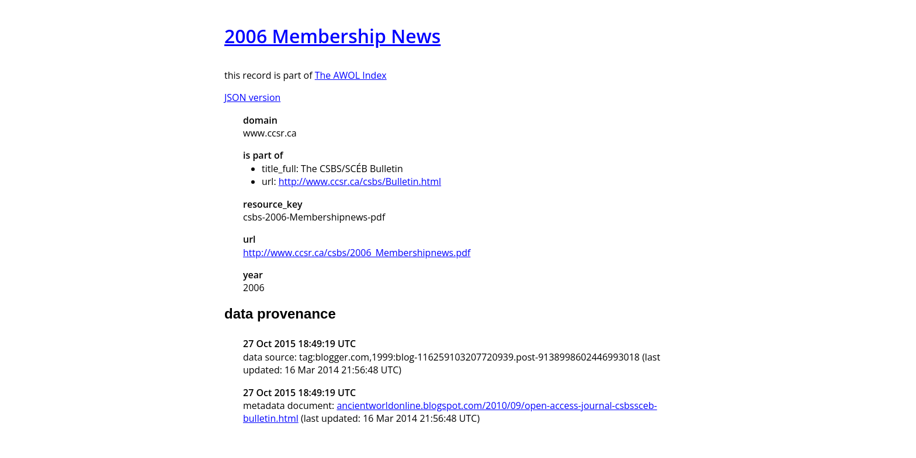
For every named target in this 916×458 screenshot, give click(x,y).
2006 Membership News (332, 35)
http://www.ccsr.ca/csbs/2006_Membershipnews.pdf (356, 252)
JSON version (252, 97)
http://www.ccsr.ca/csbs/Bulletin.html (360, 181)
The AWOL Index (351, 75)
